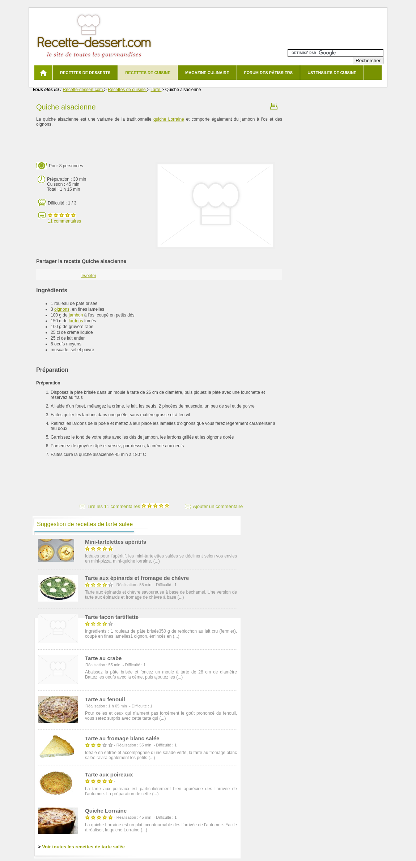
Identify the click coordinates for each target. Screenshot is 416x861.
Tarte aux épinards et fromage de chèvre (137, 578)
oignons (61, 309)
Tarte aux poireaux (109, 774)
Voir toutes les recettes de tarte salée (83, 846)
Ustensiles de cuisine (331, 72)
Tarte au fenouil (105, 699)
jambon (76, 315)
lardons (76, 320)
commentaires (64, 221)
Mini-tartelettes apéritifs (115, 542)
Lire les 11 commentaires (128, 506)
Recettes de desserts (85, 72)
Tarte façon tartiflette (112, 617)
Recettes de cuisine (147, 72)
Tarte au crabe (103, 658)
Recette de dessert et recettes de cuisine (94, 36)
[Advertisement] (159, 145)
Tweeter (88, 275)
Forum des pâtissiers (268, 72)
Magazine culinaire (207, 72)
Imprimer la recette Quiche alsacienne (273, 106)
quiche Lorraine (168, 119)
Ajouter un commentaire (218, 506)
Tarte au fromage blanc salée (122, 738)
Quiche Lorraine (106, 811)
